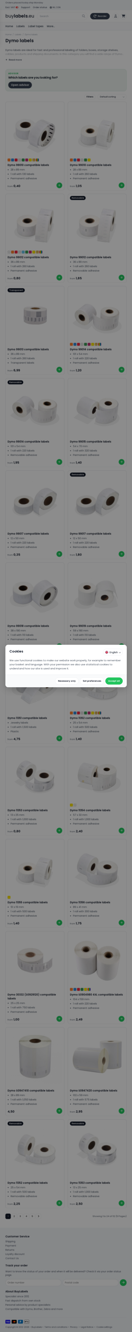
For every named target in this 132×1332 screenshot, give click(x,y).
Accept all (114, 681)
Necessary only (67, 681)
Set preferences (92, 681)
